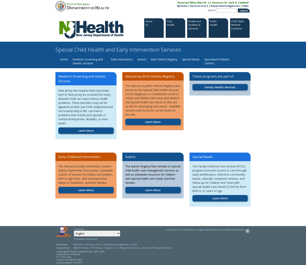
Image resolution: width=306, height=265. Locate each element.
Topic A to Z (110, 247)
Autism (141, 59)
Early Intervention (122, 59)
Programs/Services (130, 247)
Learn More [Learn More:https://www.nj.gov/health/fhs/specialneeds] (220, 198)
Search (211, 10)
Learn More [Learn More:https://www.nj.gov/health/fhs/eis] (86, 190)
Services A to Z (199, 6)
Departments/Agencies (225, 6)
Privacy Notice (187, 229)
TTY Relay (96, 247)
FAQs (134, 244)
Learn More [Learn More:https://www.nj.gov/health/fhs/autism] (153, 190)
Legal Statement (206, 229)
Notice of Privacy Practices (157, 247)
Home (64, 59)
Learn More (86, 130)
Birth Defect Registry (164, 59)
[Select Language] (97, 234)
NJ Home (182, 6)
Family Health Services (220, 87)
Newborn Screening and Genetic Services (88, 61)
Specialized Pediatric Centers (217, 61)
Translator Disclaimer (86, 239)
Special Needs (191, 59)
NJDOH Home (81, 247)
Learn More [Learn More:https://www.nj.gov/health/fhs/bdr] (153, 122)
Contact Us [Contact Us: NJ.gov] (171, 229)
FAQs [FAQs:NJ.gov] (245, 6)
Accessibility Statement (230, 229)
